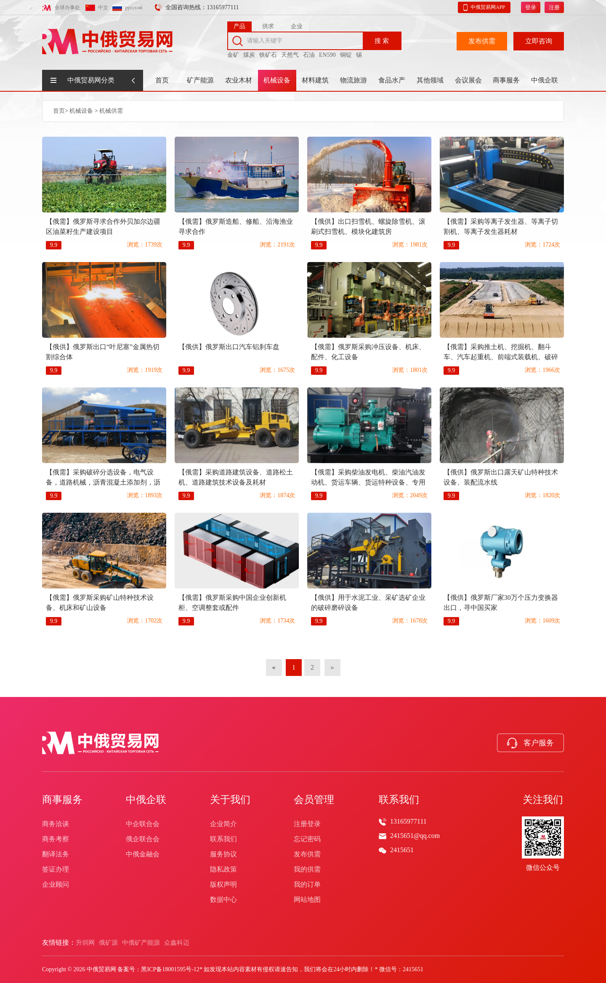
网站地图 (307, 899)
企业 (297, 26)
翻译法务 (55, 854)
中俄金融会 (142, 854)
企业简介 (223, 823)
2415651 (402, 849)
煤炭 (249, 55)
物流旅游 (353, 80)
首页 (162, 80)
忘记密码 (307, 839)
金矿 (233, 55)
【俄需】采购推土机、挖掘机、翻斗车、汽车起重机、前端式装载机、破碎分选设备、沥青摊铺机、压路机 (501, 357)
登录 (530, 7)
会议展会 (468, 80)
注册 (554, 7)
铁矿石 (268, 55)
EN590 (327, 55)
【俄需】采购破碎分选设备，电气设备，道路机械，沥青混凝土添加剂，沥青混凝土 (103, 482)
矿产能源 (200, 80)
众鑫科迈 (176, 942)
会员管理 (314, 799)
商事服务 (506, 80)
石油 (309, 55)
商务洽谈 (55, 823)
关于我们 (230, 799)
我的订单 (307, 884)
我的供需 (307, 869)
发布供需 (481, 41)
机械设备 (276, 80)
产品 (239, 26)
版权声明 (223, 884)
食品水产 (391, 80)
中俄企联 (544, 80)
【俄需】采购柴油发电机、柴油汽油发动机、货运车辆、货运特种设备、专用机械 (368, 482)
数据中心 (223, 899)
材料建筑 (315, 80)
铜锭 (346, 55)
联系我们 (223, 839)
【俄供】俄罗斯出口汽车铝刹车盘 (228, 346)
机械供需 (111, 111)
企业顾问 (55, 884)
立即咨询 (538, 41)
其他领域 (430, 80)
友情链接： (59, 942)
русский (133, 8)
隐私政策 (223, 869)
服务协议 (223, 854)
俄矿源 (108, 942)
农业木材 (238, 80)
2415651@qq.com (415, 835)
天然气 (290, 55)
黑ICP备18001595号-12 (170, 969)
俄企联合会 (142, 839)
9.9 (54, 245)
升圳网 (85, 942)
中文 (103, 8)
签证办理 (55, 869)
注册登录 (307, 823)
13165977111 (408, 821)
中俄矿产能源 (141, 942)
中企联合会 (142, 823)
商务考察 (55, 839)
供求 (268, 26)
